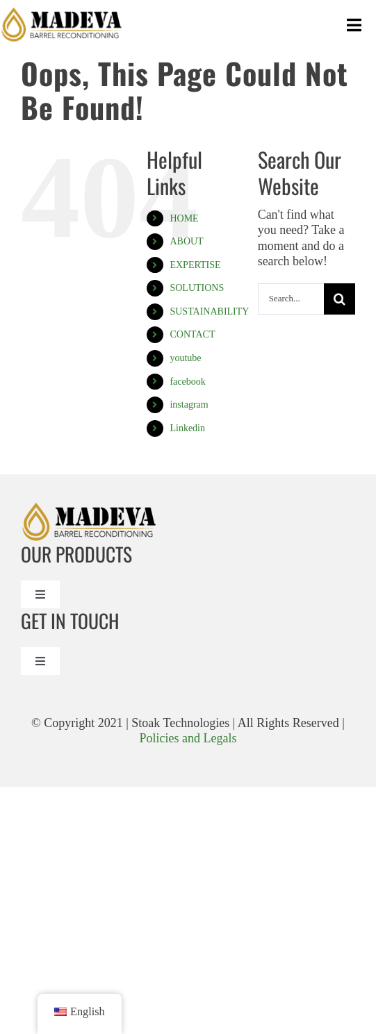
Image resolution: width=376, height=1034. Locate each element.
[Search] (339, 299)
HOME (184, 218)
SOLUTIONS (197, 288)
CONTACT (192, 334)
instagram (189, 404)
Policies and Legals (188, 738)
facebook (187, 381)
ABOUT (186, 241)
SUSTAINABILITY (209, 311)
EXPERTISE (195, 265)
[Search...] (291, 299)
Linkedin (187, 428)
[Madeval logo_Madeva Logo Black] (62, 13)
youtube (185, 358)
